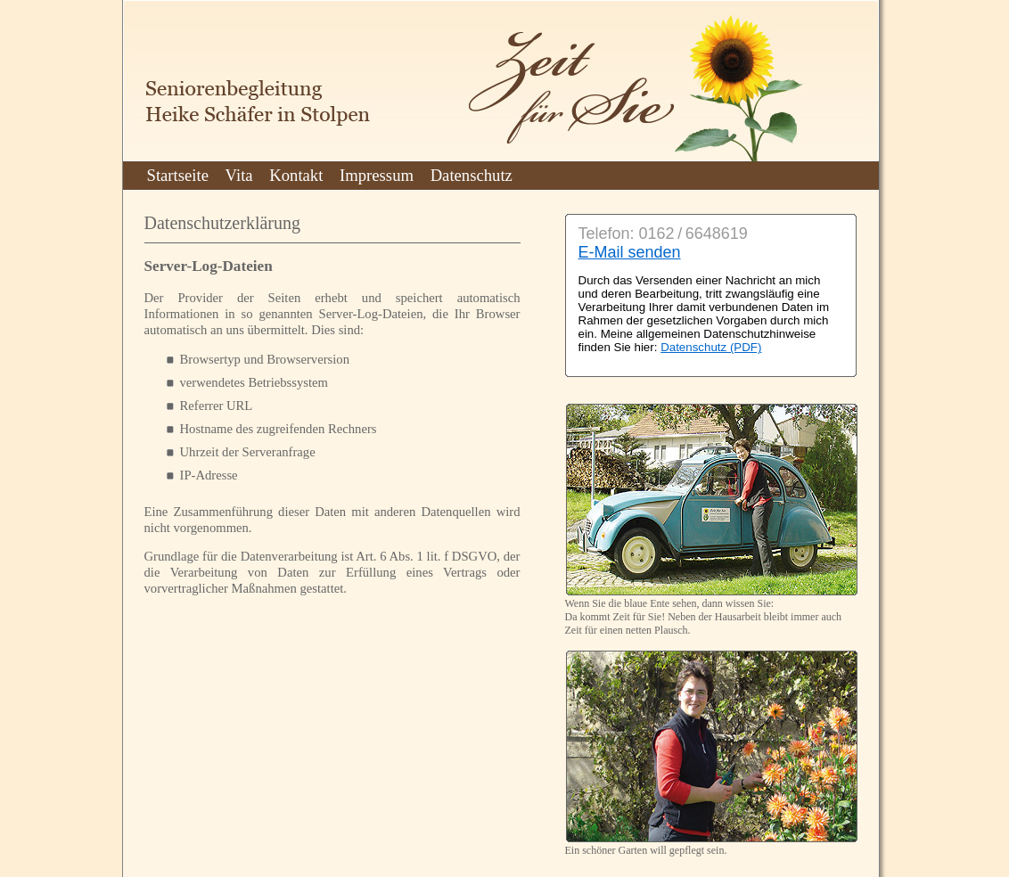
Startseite (178, 175)
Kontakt (296, 175)
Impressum (377, 175)
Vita (239, 175)
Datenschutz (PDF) (710, 347)
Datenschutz (472, 175)
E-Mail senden (629, 252)
